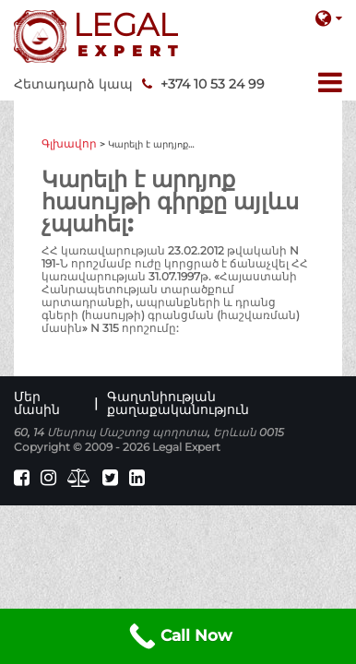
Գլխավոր (69, 143)
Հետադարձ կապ (73, 84)
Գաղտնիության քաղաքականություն (178, 403)
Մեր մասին (37, 403)
